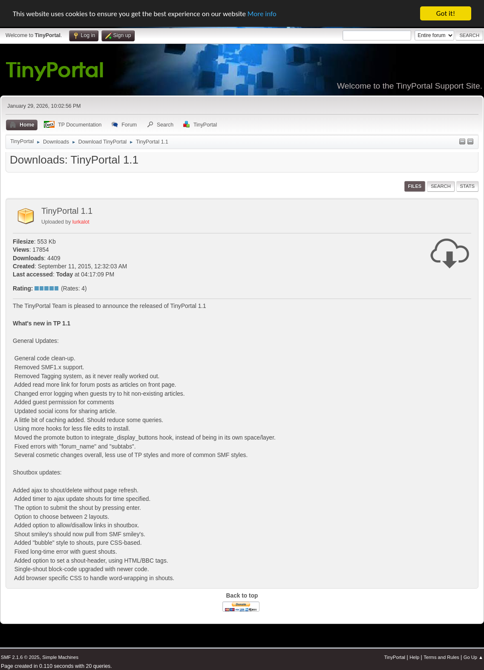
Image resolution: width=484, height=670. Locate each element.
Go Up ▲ (473, 657)
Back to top (242, 595)
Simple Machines (60, 657)
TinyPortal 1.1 (66, 211)
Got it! (445, 13)
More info (262, 13)
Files (415, 186)
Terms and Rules (441, 657)
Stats (467, 186)
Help (414, 657)
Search (441, 186)
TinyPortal (394, 657)
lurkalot (80, 222)
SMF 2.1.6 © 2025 (20, 657)
